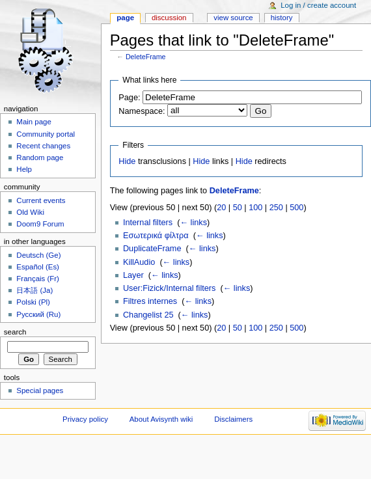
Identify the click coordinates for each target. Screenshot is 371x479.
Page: (129, 97)
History (282, 17)
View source (233, 17)
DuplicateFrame (152, 248)
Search (15, 332)
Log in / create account (318, 5)
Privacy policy (85, 419)
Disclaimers (233, 419)
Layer (133, 275)
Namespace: (141, 111)
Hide (126, 161)
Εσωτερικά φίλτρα (156, 235)
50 (237, 207)
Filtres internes (150, 301)
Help (24, 169)
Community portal (45, 134)
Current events (40, 200)
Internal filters (147, 222)
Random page (39, 157)
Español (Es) (37, 267)
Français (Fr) (37, 278)
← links (193, 222)
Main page (33, 122)
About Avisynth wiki (161, 419)
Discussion (169, 17)
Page (125, 17)
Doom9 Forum (40, 224)
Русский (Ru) (38, 314)
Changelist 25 (148, 315)
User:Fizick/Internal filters (169, 288)
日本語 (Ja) (34, 290)
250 (276, 207)
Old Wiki (30, 212)
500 (296, 207)
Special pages (39, 390)
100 (255, 207)
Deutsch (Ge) (38, 255)
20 (221, 207)
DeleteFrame (146, 57)
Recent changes (43, 146)
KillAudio (139, 262)
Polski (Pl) (33, 302)
